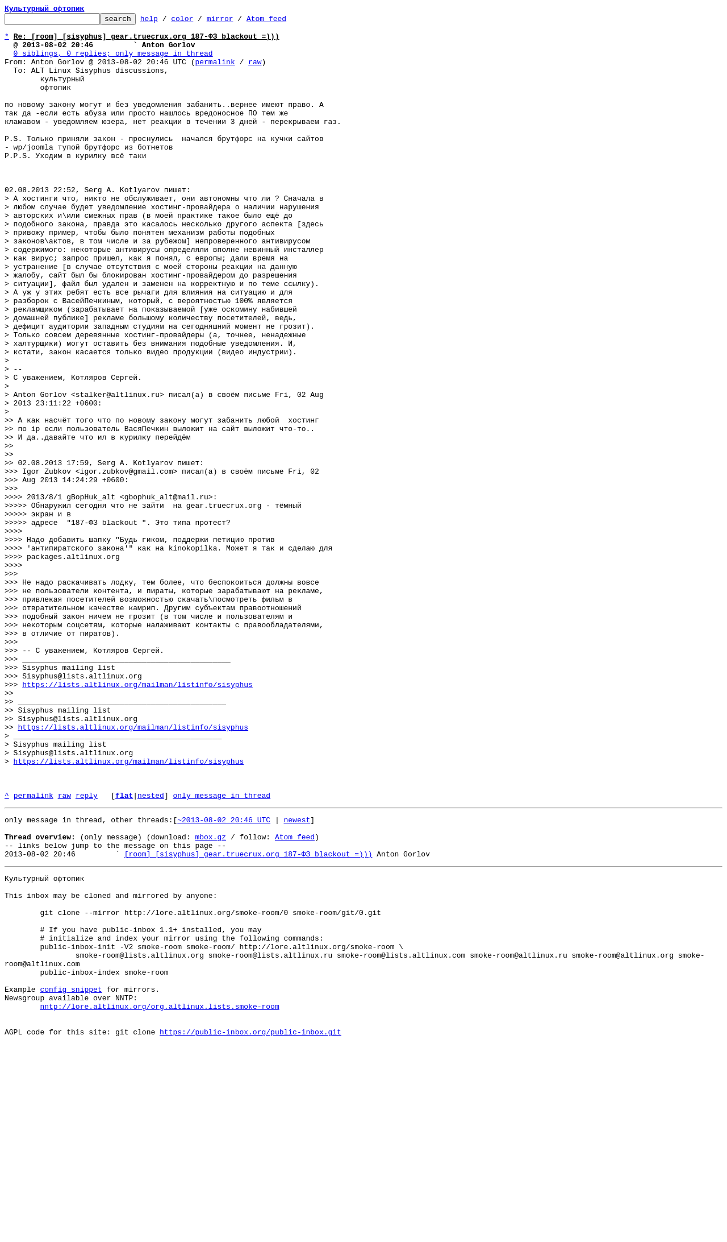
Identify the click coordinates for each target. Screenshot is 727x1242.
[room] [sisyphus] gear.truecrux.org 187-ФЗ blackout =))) (248, 1019)
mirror (237, 21)
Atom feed (284, 21)
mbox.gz (210, 998)
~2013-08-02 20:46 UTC (223, 978)
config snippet (71, 1178)
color (200, 21)
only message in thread (221, 952)
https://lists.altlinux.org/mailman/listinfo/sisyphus (137, 819)
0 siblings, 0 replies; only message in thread (113, 61)
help (167, 21)
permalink (215, 72)
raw (254, 72)
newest (296, 978)
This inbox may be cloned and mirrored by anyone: (111, 1066)
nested (150, 952)
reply (87, 952)
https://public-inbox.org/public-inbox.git (250, 1229)
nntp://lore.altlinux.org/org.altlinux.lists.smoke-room (159, 1199)
